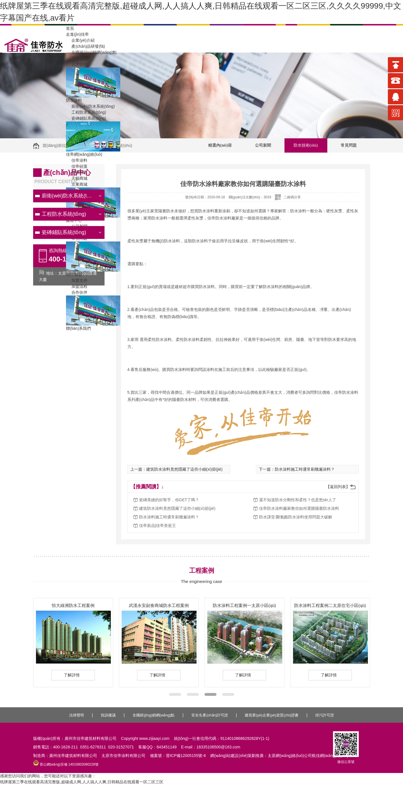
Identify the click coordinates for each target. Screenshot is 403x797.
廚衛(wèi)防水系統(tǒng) (90, 106)
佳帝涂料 (76, 160)
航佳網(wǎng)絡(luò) (330, 755)
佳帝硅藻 (76, 166)
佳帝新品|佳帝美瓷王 (157, 525)
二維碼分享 (292, 197)
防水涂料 (74, 100)
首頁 (70, 28)
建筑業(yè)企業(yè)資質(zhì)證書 (271, 715)
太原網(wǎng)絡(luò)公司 (290, 755)
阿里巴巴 (76, 172)
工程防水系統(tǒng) (86, 112)
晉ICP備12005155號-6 (186, 755)
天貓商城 (76, 178)
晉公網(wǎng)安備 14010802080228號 (66, 764)
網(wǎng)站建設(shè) (229, 755)
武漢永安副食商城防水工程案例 (159, 605)
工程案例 (76, 58)
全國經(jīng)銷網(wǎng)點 (91, 52)
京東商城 (76, 184)
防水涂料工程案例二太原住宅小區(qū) (330, 605)
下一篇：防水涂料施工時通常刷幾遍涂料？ (297, 469)
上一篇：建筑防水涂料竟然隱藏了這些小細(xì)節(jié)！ (176, 469)
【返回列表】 (338, 486)
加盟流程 (76, 286)
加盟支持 (76, 280)
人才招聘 (76, 64)
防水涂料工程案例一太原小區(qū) (244, 605)
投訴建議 (108, 715)
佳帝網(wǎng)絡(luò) (84, 154)
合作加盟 (74, 274)
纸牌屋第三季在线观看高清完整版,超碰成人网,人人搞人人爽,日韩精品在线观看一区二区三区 (81, 782)
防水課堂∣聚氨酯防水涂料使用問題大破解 (295, 517)
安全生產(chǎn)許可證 (209, 715)
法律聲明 (76, 715)
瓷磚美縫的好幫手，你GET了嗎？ (169, 500)
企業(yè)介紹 (80, 40)
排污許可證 (324, 715)
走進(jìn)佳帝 (77, 34)
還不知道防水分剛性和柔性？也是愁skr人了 (297, 500)
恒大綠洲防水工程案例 (73, 605)
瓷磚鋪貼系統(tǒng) (86, 118)
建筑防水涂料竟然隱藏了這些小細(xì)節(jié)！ (177, 508)
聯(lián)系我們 (78, 328)
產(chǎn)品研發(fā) (85, 46)
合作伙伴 (76, 292)
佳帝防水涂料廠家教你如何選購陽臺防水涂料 (299, 508)
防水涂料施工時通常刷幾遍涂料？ (169, 517)
